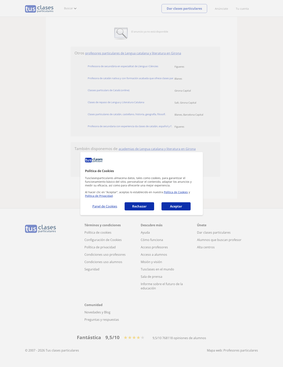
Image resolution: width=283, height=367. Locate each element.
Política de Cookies (176, 192)
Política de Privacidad (99, 196)
